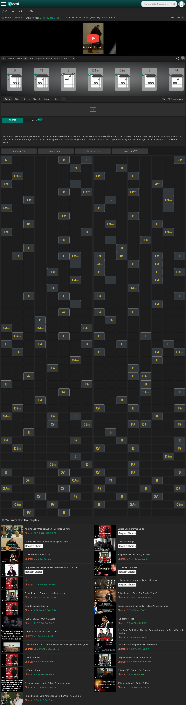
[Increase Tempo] (25, 58)
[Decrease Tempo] (3, 58)
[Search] (173, 4)
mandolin (37, 99)
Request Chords (126, 533)
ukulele (27, 99)
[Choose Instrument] (63, 99)
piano (17, 99)
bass (57, 99)
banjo (46, 99)
